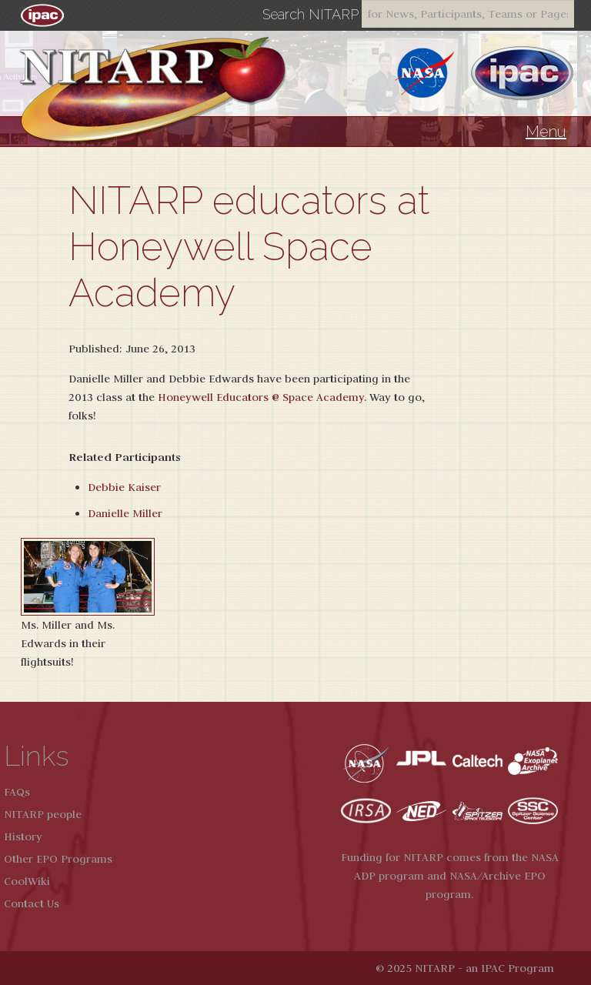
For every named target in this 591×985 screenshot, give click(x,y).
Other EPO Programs (58, 859)
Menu (546, 131)
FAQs (17, 792)
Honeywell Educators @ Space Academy (261, 397)
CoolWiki (27, 881)
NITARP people (43, 814)
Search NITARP (310, 14)
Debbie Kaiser (124, 487)
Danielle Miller (125, 513)
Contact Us (31, 903)
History (23, 836)
